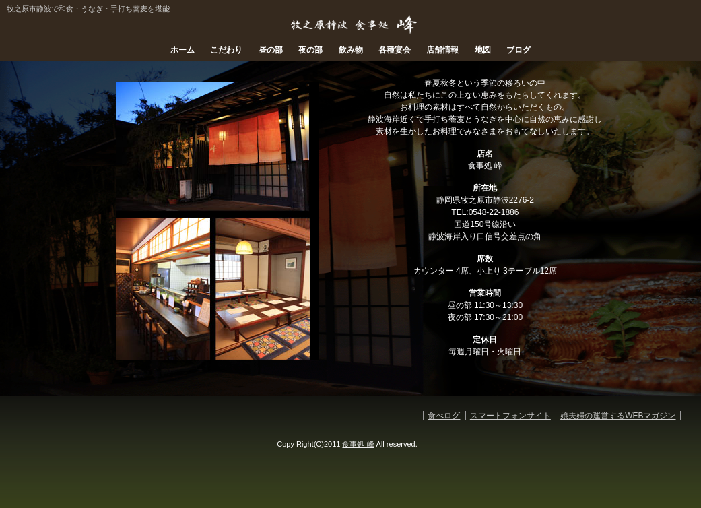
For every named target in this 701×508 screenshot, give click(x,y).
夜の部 (310, 50)
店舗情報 (442, 50)
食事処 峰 (358, 444)
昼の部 (271, 50)
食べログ (444, 415)
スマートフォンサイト (510, 415)
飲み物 (351, 50)
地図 (483, 50)
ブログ (518, 50)
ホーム (182, 50)
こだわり (226, 50)
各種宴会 (394, 50)
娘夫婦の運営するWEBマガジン (617, 415)
